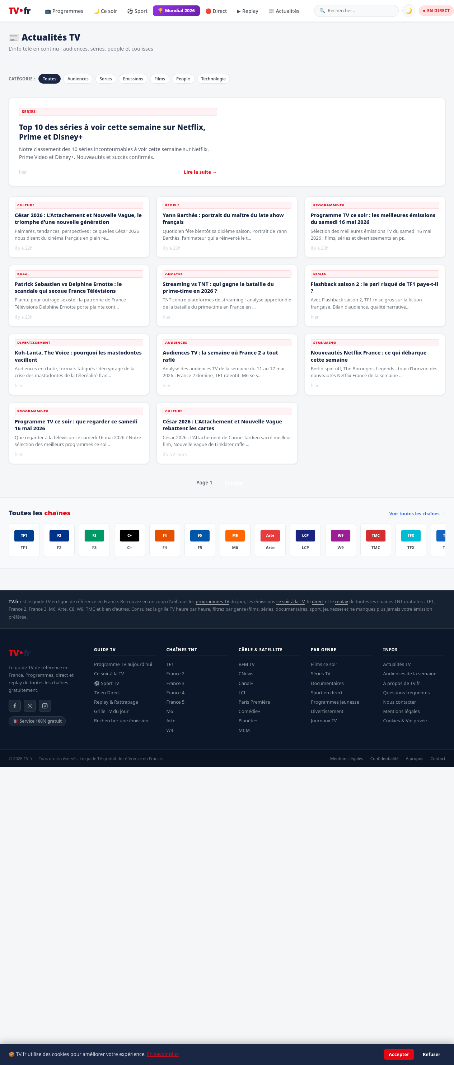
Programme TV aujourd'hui (123, 664)
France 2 (175, 673)
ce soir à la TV (290, 602)
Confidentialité (384, 758)
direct (318, 602)
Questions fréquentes (406, 692)
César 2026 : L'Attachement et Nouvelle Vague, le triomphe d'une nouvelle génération (78, 218)
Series (106, 78)
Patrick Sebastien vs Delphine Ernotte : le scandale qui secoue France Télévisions (68, 287)
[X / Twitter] (30, 706)
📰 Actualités (284, 11)
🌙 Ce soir (105, 11)
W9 (169, 730)
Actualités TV (397, 664)
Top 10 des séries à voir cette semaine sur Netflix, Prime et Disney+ (112, 132)
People (183, 78)
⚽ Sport (137, 11)
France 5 (175, 702)
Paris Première (254, 702)
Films (159, 78)
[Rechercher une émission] (360, 10)
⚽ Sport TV (106, 683)
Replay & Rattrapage (116, 702)
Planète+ (248, 720)
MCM (244, 730)
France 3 (175, 683)
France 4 (175, 692)
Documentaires (327, 683)
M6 (169, 711)
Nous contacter (399, 702)
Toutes (49, 78)
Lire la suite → (200, 172)
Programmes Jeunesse (335, 702)
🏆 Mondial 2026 (176, 11)
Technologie (213, 78)
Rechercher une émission (121, 720)
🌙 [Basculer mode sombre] (408, 11)
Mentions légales (401, 711)
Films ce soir (324, 664)
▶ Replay (247, 11)
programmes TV (212, 602)
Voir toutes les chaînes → (417, 513)
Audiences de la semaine (409, 673)
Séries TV (320, 673)
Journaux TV (324, 720)
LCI (242, 692)
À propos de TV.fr (401, 683)
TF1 (170, 664)
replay (341, 602)
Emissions (133, 78)
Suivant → (237, 482)
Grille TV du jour (111, 711)
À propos (414, 758)
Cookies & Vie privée (405, 720)
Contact (437, 758)
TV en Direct (107, 692)
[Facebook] (15, 706)
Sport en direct (327, 692)
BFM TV (247, 664)
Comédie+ (250, 711)
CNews (246, 673)
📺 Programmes (64, 11)
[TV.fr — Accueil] (19, 10)
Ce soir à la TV (109, 673)
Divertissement (327, 711)
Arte (170, 720)
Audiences (78, 78)
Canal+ (246, 683)
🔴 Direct (216, 11)
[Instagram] (45, 706)
